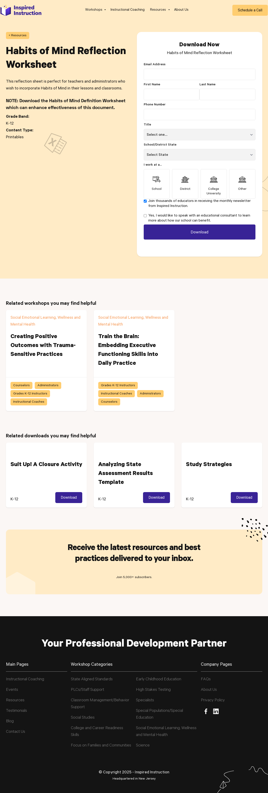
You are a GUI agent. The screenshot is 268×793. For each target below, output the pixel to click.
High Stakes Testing (153, 690)
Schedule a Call (250, 10)
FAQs (206, 679)
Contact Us (15, 732)
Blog (10, 721)
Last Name (207, 85)
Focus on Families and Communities (101, 745)
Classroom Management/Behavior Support (100, 704)
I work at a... (153, 165)
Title (147, 125)
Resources (15, 700)
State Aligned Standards (92, 679)
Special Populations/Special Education (159, 714)
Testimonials (16, 711)
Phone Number (155, 105)
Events (12, 690)
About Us (181, 10)
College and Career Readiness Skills (97, 732)
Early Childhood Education (158, 679)
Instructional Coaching (128, 10)
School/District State (160, 145)
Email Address (154, 65)
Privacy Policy (213, 700)
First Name (152, 85)
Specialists (145, 700)
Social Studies (83, 718)
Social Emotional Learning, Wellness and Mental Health (166, 732)
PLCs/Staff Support (87, 690)
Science (143, 745)
